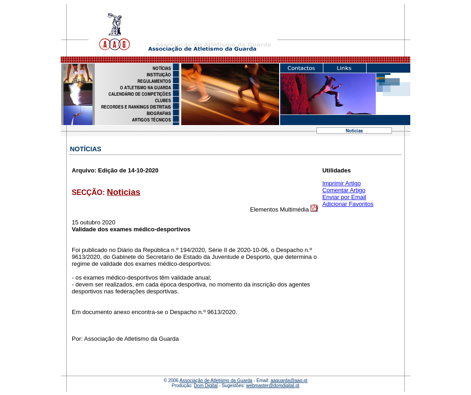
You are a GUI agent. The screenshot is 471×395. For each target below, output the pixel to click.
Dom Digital (206, 385)
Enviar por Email (344, 197)
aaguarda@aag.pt (288, 380)
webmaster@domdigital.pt (272, 385)
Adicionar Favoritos (347, 203)
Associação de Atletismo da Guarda (215, 380)
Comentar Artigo (344, 190)
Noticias (123, 192)
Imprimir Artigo (341, 183)
